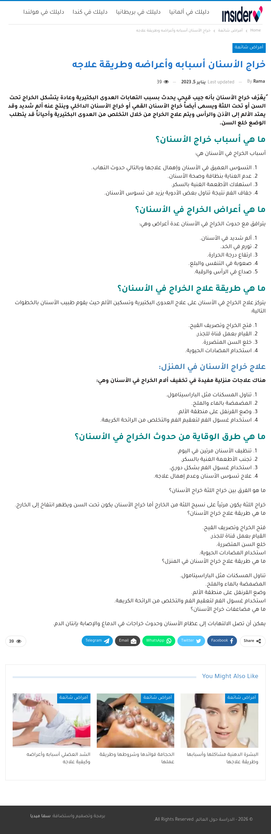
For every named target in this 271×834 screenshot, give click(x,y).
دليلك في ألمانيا (189, 12)
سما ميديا (40, 816)
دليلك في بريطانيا (138, 12)
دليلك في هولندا (43, 12)
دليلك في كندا (90, 12)
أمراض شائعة (249, 47)
